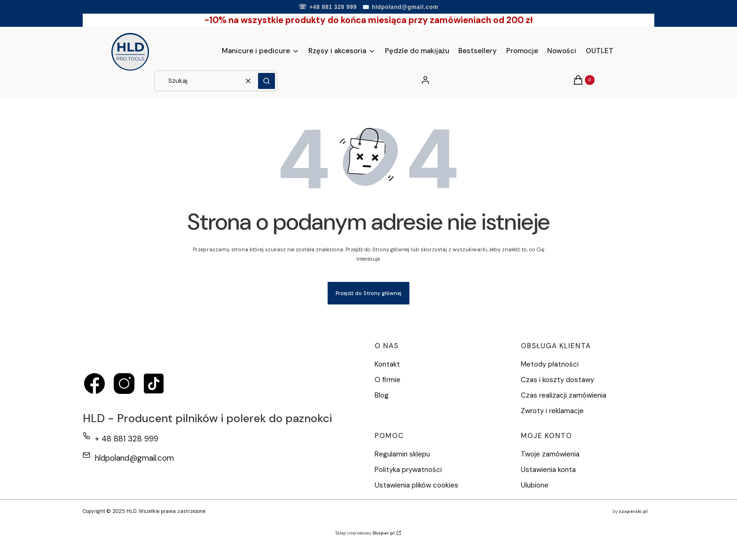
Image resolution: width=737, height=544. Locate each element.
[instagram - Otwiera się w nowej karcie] (124, 383)
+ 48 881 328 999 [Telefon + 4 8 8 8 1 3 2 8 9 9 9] (126, 438)
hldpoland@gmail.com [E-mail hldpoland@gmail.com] (134, 458)
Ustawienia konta (548, 469)
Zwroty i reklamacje (552, 411)
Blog (382, 395)
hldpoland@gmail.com (405, 7)
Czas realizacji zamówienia (563, 395)
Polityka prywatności (408, 469)
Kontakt (387, 364)
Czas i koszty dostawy (557, 379)
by (630, 511)
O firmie (387, 379)
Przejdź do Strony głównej (368, 293)
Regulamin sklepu (402, 454)
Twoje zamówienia (550, 454)
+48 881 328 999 (333, 7)
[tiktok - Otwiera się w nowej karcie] (153, 383)
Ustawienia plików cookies (417, 485)
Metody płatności (550, 364)
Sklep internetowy (365, 533)
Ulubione (535, 485)
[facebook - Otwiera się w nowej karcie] (94, 383)
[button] (266, 81)
